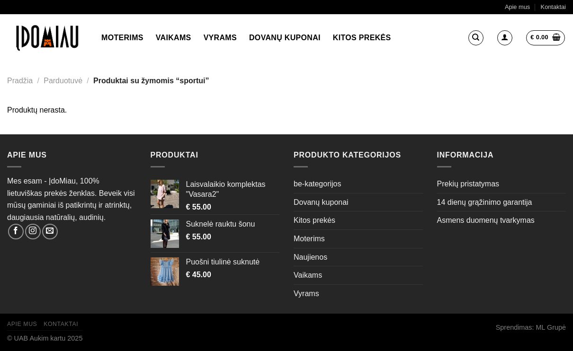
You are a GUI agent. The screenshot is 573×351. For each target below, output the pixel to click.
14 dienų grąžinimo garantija (484, 202)
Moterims (122, 38)
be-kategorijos (317, 184)
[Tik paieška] (475, 37)
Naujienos (310, 257)
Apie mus (517, 6)
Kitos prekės (362, 38)
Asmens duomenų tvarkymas (486, 220)
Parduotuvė (63, 81)
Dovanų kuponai (285, 38)
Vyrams (220, 38)
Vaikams (173, 38)
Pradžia (20, 81)
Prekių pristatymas (468, 184)
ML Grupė (551, 327)
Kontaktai (553, 6)
